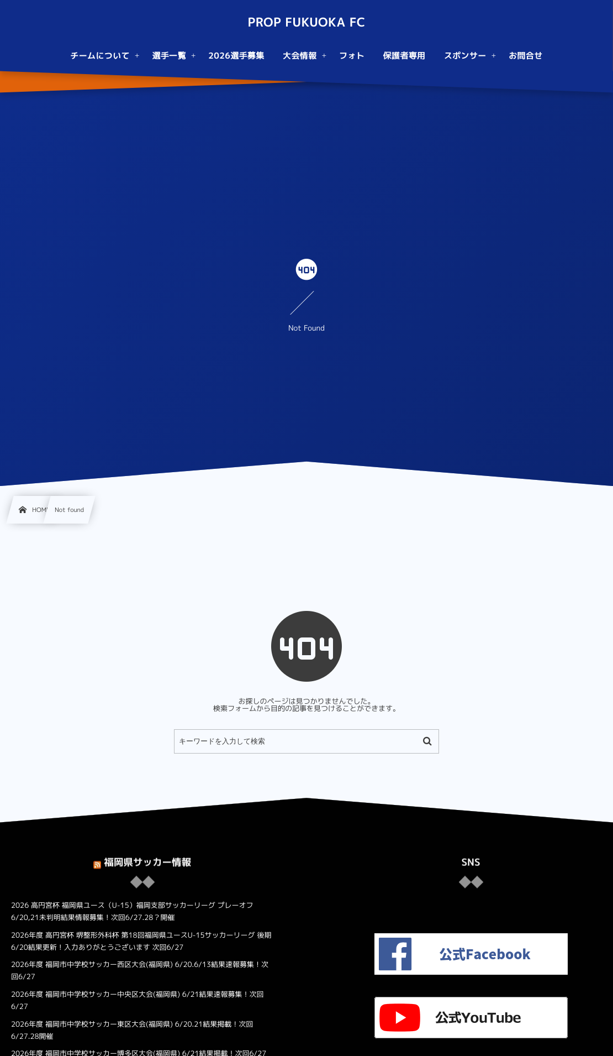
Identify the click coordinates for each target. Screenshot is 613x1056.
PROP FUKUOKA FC (306, 23)
